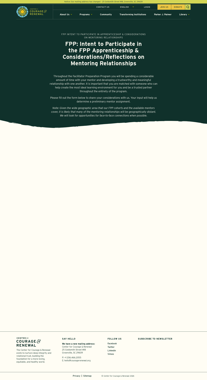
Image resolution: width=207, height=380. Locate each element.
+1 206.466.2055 (73, 358)
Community (106, 14)
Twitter (111, 347)
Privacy (76, 376)
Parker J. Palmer (163, 14)
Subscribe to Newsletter (155, 339)
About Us (64, 14)
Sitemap (87, 376)
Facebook (112, 344)
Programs (85, 14)
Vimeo (111, 354)
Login (147, 7)
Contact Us (102, 7)
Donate (178, 7)
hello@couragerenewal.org (77, 361)
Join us (164, 7)
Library (183, 14)
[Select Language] (127, 7)
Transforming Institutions (133, 14)
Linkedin (112, 351)
